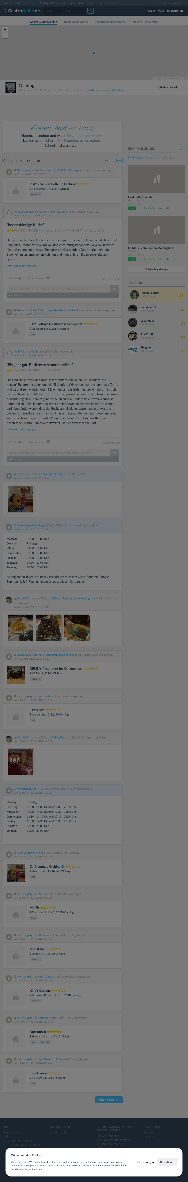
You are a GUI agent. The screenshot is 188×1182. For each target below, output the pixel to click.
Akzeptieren (166, 1162)
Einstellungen (145, 1162)
